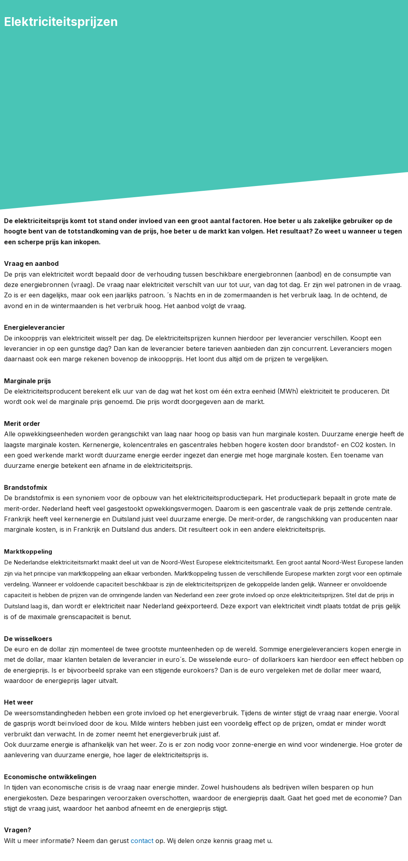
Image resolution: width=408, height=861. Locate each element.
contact (142, 841)
